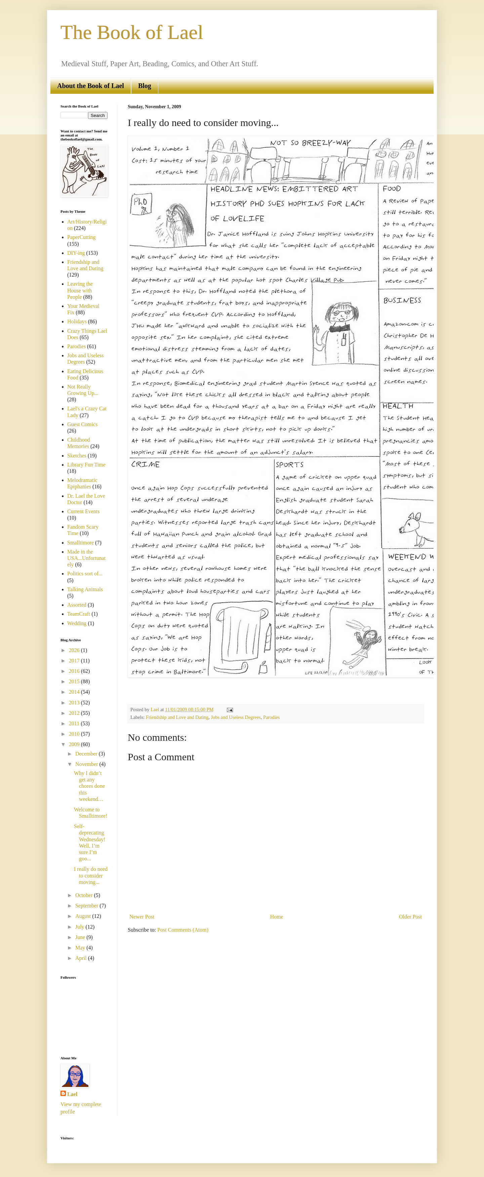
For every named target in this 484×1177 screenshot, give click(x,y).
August (83, 916)
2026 (75, 650)
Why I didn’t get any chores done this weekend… (89, 786)
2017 (75, 660)
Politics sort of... (85, 573)
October (84, 895)
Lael (72, 1094)
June (80, 937)
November (87, 764)
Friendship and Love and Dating (177, 717)
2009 (75, 744)
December (87, 754)
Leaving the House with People (80, 290)
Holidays (77, 321)
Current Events (83, 511)
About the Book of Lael (90, 85)
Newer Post (141, 917)
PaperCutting (81, 237)
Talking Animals (85, 589)
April (81, 958)
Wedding (76, 623)
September (87, 905)
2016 (75, 671)
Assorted (76, 605)
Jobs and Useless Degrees (235, 717)
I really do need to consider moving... (91, 875)
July (80, 927)
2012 (75, 713)
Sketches (76, 455)
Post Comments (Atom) (182, 930)
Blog (144, 85)
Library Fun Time (86, 465)
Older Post (410, 917)
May (80, 947)
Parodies (271, 717)
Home (276, 917)
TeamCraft (78, 614)
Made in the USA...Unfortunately (86, 558)
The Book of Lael (132, 32)
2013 (75, 702)
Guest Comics (82, 424)
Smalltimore (80, 542)
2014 (75, 692)
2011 (75, 723)
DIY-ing (76, 253)
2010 (75, 734)
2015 (75, 681)
